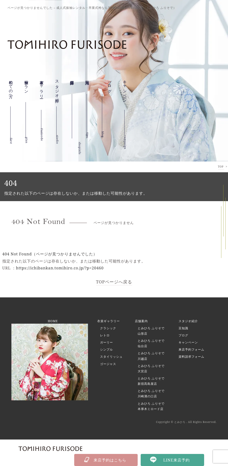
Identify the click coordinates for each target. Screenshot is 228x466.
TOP (220, 166)
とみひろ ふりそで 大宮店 (151, 368)
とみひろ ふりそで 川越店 (151, 356)
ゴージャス (108, 364)
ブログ (183, 335)
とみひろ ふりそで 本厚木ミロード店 (151, 406)
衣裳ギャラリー (41, 93)
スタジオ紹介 (57, 91)
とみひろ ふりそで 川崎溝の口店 (151, 393)
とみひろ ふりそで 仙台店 (151, 343)
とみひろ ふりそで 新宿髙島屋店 (151, 381)
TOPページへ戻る (114, 282)
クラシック (108, 328)
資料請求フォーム (191, 357)
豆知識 (87, 81)
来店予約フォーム (191, 349)
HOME (53, 321)
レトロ (105, 335)
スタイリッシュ (111, 357)
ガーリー (106, 342)
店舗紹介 (72, 84)
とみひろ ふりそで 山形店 (151, 331)
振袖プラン (26, 88)
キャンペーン (125, 96)
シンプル (106, 349)
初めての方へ (11, 90)
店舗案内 (141, 321)
